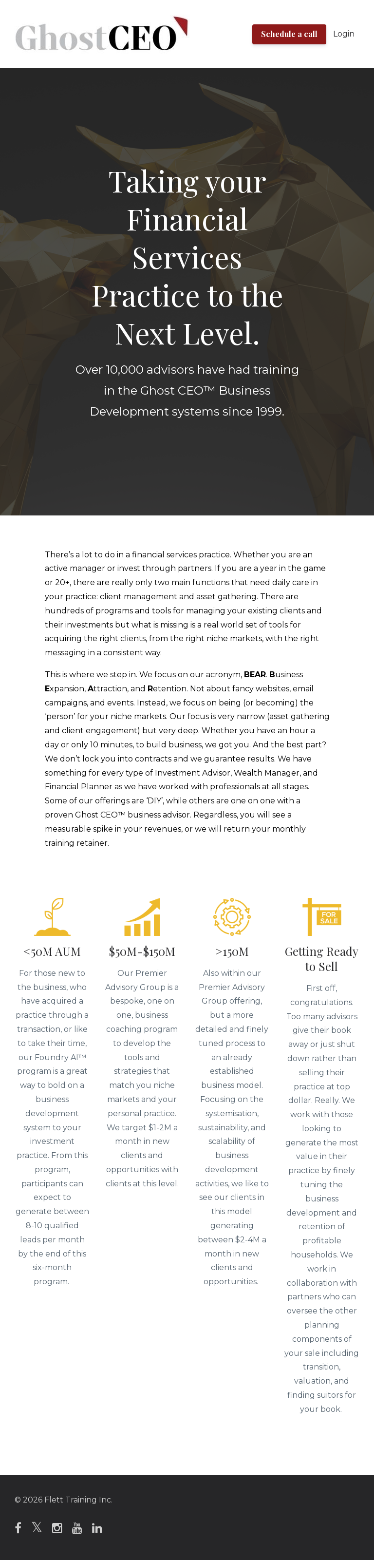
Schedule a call (289, 34)
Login (344, 33)
